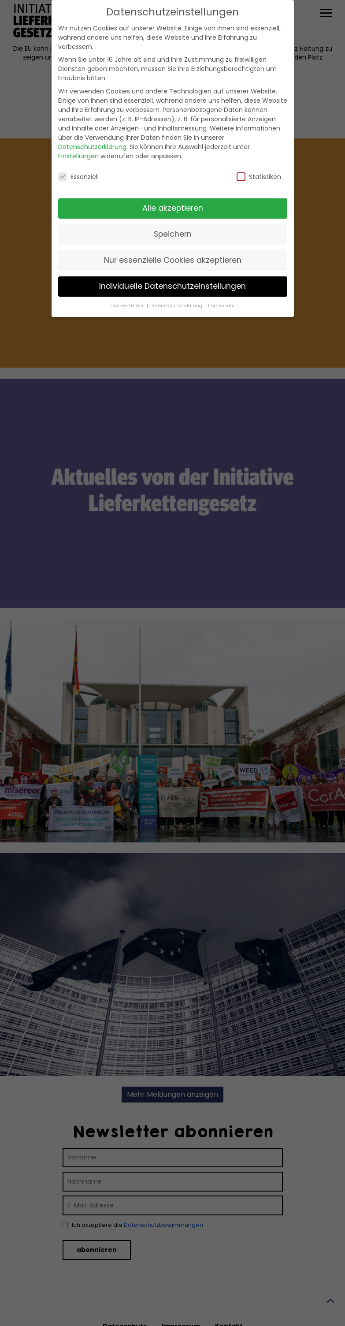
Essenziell (78, 167)
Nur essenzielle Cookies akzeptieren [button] (172, 251)
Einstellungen (78, 146)
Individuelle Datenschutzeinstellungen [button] (172, 277)
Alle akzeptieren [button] (172, 199)
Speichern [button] (173, 225)
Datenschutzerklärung (92, 137)
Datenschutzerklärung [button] (177, 296)
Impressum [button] (221, 296)
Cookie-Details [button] (128, 296)
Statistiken (259, 167)
